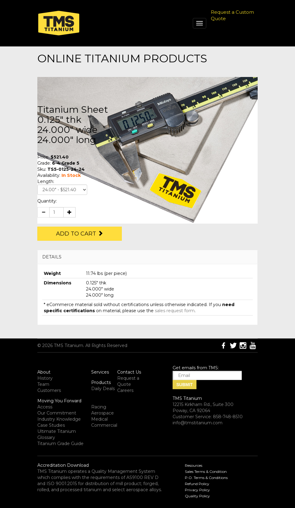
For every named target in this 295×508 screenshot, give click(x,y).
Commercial (104, 425)
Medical (99, 419)
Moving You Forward (59, 401)
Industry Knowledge (59, 419)
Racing (98, 407)
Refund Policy (197, 483)
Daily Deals (103, 388)
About (43, 372)
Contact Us (129, 372)
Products (101, 382)
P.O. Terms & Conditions (206, 477)
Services (100, 372)
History (45, 378)
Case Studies (51, 425)
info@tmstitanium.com (197, 423)
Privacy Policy (197, 490)
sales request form (175, 310)
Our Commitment (56, 413)
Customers (49, 390)
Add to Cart (79, 233)
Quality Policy (197, 496)
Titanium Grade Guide (60, 443)
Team (43, 384)
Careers (125, 390)
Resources (193, 465)
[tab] (147, 257)
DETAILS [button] (52, 257)
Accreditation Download (63, 465)
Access (44, 407)
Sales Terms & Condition (206, 471)
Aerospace (102, 413)
